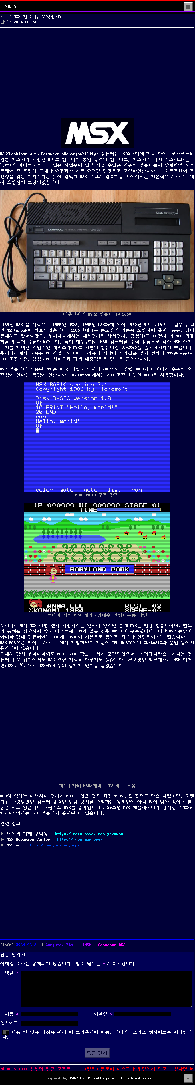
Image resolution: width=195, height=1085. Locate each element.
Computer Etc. (60, 945)
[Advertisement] (97, 70)
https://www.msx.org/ (80, 839)
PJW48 (10, 7)
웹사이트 (9, 1023)
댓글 (11, 973)
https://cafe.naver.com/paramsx (89, 834)
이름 (11, 1014)
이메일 (103, 1014)
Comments (112, 945)
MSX (88, 945)
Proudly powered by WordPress (120, 1078)
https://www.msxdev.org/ (53, 845)
